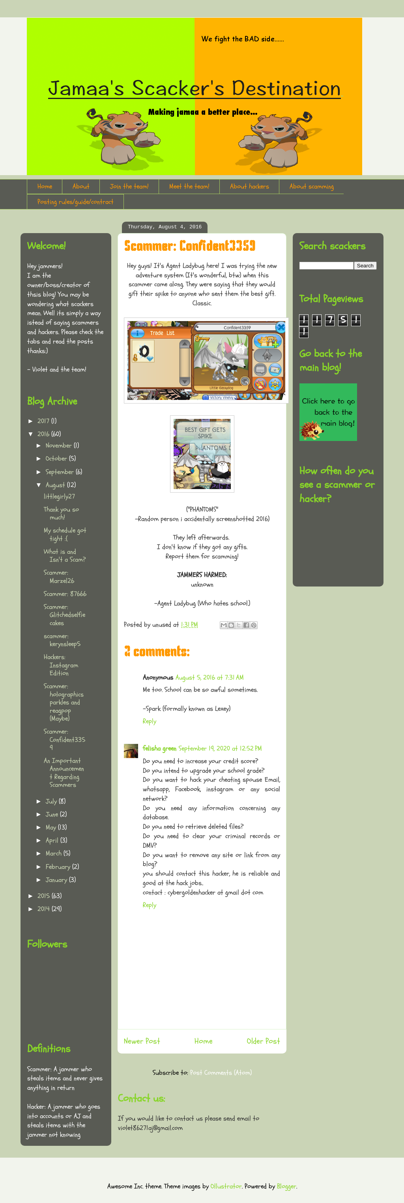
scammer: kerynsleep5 (62, 639)
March (55, 853)
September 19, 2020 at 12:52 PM (220, 748)
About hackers (249, 186)
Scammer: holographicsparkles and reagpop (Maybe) (64, 702)
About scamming (312, 186)
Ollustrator (226, 1186)
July (52, 801)
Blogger (286, 1186)
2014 (44, 908)
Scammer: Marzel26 (59, 576)
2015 (44, 895)
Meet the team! (189, 186)
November (60, 445)
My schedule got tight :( (65, 534)
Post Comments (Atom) (221, 1072)
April (53, 840)
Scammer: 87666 (65, 593)
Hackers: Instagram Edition (61, 665)
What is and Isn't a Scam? (65, 555)
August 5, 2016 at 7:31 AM (210, 677)
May (52, 827)
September (61, 471)
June (53, 814)
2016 (44, 434)
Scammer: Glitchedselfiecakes (64, 615)
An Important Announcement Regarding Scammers (64, 772)
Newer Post (142, 1041)
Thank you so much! (61, 513)
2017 (44, 421)
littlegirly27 (59, 496)
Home (44, 186)
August (56, 484)
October (57, 458)
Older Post (263, 1041)
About (81, 186)
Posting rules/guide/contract (75, 201)
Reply (149, 721)
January (57, 879)
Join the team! (129, 186)
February (59, 866)
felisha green (159, 748)
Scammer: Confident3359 (64, 739)
